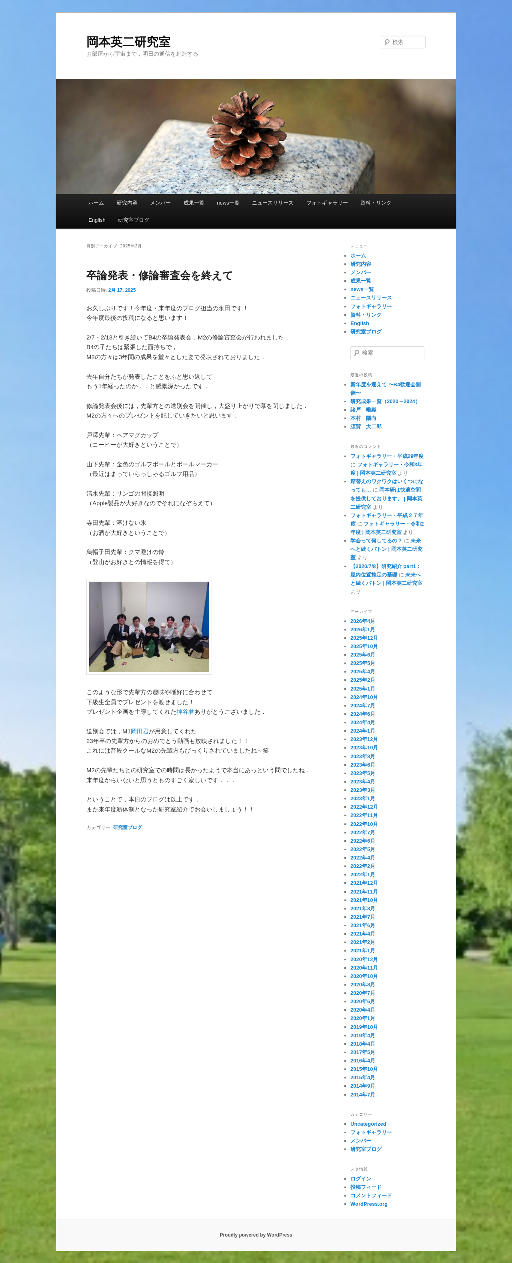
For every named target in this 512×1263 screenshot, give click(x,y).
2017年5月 (362, 1052)
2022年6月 (362, 841)
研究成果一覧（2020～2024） (385, 401)
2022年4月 (362, 858)
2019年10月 (364, 1027)
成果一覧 (194, 203)
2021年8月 (362, 909)
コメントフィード (371, 1196)
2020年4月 (362, 1010)
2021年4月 (362, 934)
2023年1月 (362, 798)
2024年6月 (362, 714)
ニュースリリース (273, 203)
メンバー (160, 203)
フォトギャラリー (327, 203)
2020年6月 (362, 1001)
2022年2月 (362, 866)
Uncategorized (368, 1124)
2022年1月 (362, 874)
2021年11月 (364, 892)
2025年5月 (362, 663)
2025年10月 (364, 646)
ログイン (360, 1179)
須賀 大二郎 (366, 427)
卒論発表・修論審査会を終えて (159, 275)
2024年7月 (362, 706)
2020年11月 (364, 968)
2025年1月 (362, 689)
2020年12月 (364, 959)
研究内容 (127, 203)
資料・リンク (376, 203)
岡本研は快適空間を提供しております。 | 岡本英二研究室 (386, 498)
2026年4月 (362, 621)
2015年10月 (364, 1069)
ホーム (96, 203)
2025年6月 (362, 655)
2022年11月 (364, 815)
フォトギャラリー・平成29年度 (387, 456)
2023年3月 (362, 790)
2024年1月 (362, 731)
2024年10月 (364, 697)
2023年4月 (362, 782)
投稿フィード (366, 1187)
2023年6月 (362, 765)
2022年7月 (362, 832)
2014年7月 (362, 1095)
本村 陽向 (363, 418)
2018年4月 (362, 1044)
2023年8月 (362, 756)
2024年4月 (362, 722)
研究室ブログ (133, 220)
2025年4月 (362, 672)
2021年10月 (364, 900)
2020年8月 (362, 985)
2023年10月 (364, 748)
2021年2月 (362, 942)
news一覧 (228, 203)
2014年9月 (362, 1086)
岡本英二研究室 (128, 41)
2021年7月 (362, 917)
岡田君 (140, 731)
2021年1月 (362, 951)
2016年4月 (362, 1061)
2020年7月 (362, 993)
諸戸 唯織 (363, 410)
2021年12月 (364, 883)
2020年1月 (362, 1018)
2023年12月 (364, 739)
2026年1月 (362, 629)
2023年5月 (362, 773)
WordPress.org (369, 1204)
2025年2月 (362, 680)
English (97, 220)
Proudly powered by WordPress (256, 1235)
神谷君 (185, 711)
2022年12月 (364, 807)
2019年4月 (362, 1035)
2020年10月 (364, 976)
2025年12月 (364, 638)
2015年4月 (362, 1077)
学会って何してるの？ (376, 541)
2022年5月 (362, 849)
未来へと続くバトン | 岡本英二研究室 (386, 549)
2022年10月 (364, 824)
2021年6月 (362, 925)
